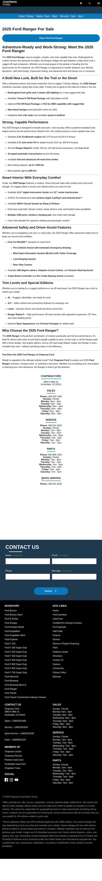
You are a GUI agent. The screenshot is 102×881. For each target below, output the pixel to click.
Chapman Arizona (14, 766)
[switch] (98, 3)
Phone (8, 582)
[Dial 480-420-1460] (90, 3)
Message (62, 582)
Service (56, 650)
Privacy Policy (60, 683)
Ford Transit (11, 704)
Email (60, 566)
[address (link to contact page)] (81, 3)
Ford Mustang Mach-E (16, 695)
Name (14, 566)
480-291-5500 (55, 432)
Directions (58, 667)
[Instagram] (11, 791)
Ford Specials (59, 638)
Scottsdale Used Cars (16, 775)
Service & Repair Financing (66, 654)
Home (56, 621)
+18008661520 (18, 750)
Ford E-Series (11, 629)
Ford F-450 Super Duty (16, 667)
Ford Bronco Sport (14, 625)
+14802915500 (21, 738)
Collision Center (61, 662)
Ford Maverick (12, 687)
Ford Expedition (13, 642)
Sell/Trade (58, 642)
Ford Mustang (12, 691)
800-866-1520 (55, 463)
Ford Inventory (60, 625)
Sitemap (57, 687)
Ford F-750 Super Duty (16, 683)
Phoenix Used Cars (14, 771)
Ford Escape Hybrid (15, 638)
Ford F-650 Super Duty (16, 679)
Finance (57, 646)
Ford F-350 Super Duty (16, 662)
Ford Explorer (12, 650)
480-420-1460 (55, 400)
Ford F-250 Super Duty (16, 658)
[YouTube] (16, 791)
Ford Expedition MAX (15, 646)
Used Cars (58, 629)
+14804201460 (19, 732)
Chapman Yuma (13, 779)
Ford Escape (11, 634)
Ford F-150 (10, 654)
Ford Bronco (11, 621)
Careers (57, 675)
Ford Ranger (11, 700)
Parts (55, 658)
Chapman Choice (13, 762)
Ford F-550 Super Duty (16, 671)
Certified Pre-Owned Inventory (68, 634)
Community (58, 679)
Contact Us (58, 671)
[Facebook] (6, 791)
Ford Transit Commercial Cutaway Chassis (26, 708)
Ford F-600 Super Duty (16, 675)
